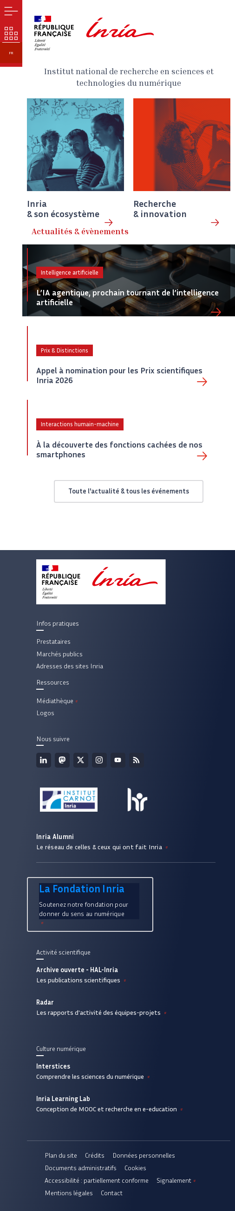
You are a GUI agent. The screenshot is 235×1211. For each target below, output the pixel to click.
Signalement (177, 1180)
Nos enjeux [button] (11, 33)
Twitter (80, 760)
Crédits (94, 1155)
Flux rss (136, 760)
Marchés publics (59, 654)
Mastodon (62, 760)
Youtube (118, 760)
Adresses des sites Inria (69, 666)
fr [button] (11, 53)
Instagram (99, 760)
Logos (45, 713)
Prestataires (53, 641)
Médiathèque (57, 701)
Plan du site (61, 1155)
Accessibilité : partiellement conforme (97, 1180)
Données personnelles (143, 1155)
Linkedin (43, 760)
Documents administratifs (81, 1168)
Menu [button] (11, 11)
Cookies (135, 1168)
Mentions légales (69, 1193)
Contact (112, 1193)
